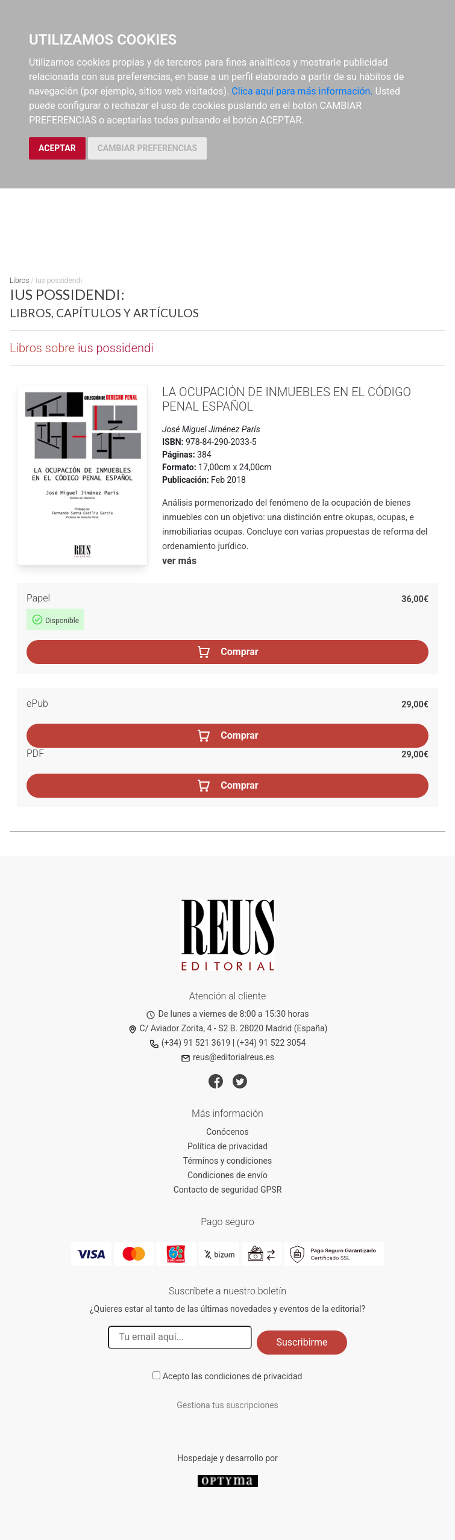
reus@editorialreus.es (227, 1057)
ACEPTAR (57, 148)
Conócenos (227, 1132)
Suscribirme (301, 1342)
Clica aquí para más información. (301, 91)
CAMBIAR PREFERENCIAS (147, 148)
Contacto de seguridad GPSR (228, 1189)
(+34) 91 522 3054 (271, 1043)
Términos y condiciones (227, 1161)
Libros (19, 280)
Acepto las (233, 1376)
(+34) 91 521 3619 (190, 1043)
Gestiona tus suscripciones (227, 1405)
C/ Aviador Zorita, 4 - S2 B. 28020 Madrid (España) (228, 1028)
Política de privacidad (227, 1146)
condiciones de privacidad (253, 1376)
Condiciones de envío (227, 1175)
